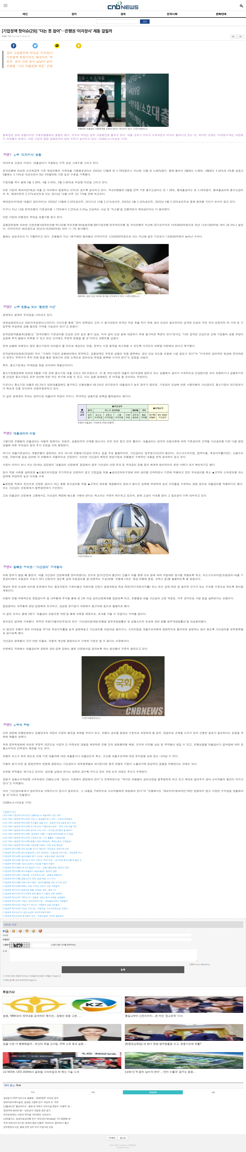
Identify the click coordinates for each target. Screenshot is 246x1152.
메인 (25, 14)
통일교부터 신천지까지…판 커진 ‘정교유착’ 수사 (154, 1015)
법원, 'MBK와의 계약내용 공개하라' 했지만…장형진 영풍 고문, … (42, 1015)
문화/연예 (221, 14)
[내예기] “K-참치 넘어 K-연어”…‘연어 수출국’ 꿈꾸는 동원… (160, 1071)
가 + (233, 36)
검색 (145, 21)
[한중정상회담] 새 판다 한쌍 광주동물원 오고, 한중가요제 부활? (163, 1043)
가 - (240, 36)
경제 (122, 14)
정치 (73, 14)
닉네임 (5, 935)
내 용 (5, 951)
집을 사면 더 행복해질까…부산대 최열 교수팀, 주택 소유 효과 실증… (44, 1043)
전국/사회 (172, 14)
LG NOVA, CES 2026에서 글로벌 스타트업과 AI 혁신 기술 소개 (41, 1071)
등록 (123, 969)
